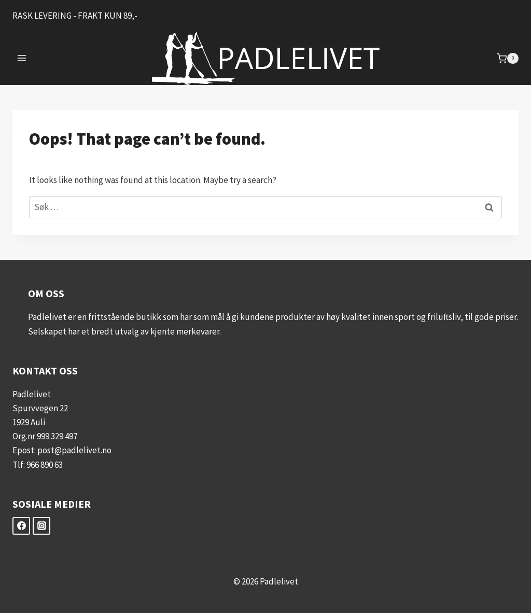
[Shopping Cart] (508, 58)
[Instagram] (41, 526)
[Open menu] (22, 58)
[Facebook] (21, 526)
